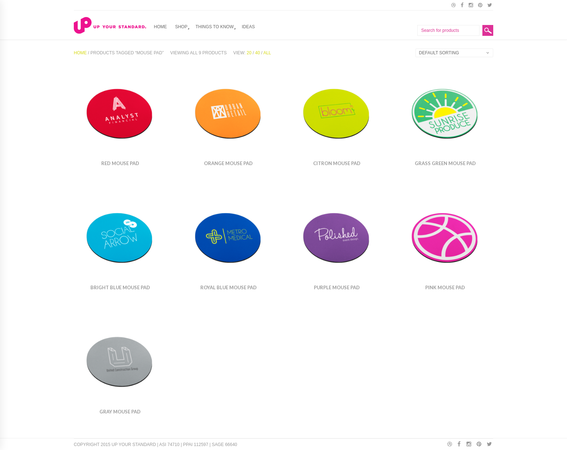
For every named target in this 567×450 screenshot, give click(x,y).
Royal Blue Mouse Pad (228, 287)
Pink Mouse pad (445, 287)
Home (160, 26)
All (267, 52)
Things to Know (215, 26)
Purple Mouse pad (337, 287)
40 (257, 52)
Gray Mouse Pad (120, 412)
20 (249, 52)
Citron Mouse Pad (337, 163)
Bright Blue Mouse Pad (120, 287)
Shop (181, 26)
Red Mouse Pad (120, 163)
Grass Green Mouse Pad (445, 163)
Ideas (248, 26)
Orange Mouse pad (228, 163)
